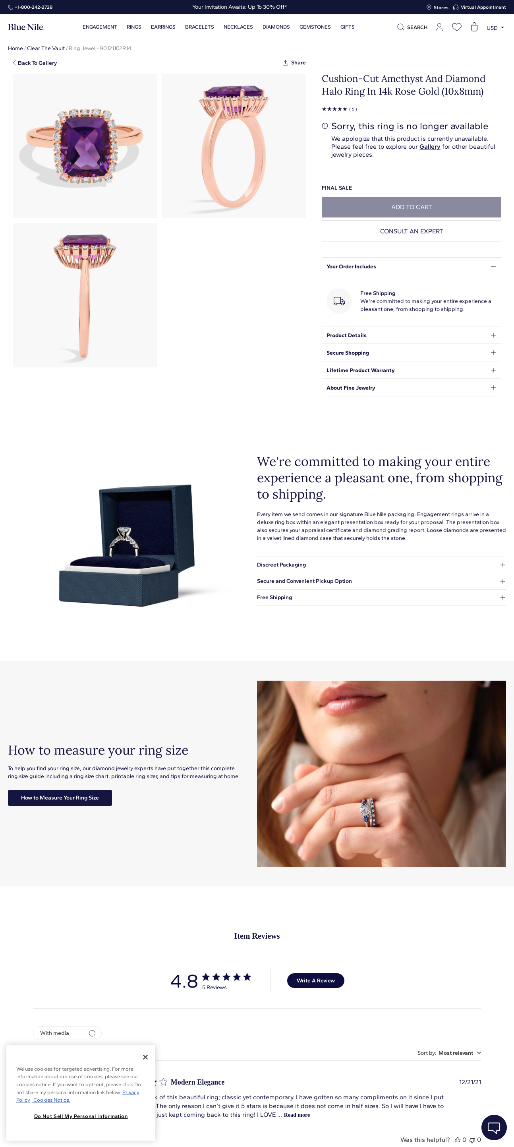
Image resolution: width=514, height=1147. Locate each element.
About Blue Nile (180, 1132)
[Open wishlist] (456, 27)
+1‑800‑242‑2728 (33, 7)
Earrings (163, 27)
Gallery (430, 146)
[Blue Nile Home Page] (26, 27)
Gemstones (315, 27)
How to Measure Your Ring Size (60, 797)
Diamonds (276, 27)
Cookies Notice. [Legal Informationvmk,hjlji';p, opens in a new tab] (51, 1100)
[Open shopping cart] (474, 27)
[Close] (145, 1057)
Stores (441, 7)
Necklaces (238, 27)
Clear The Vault (46, 48)
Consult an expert (411, 231)
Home (15, 48)
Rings (134, 27)
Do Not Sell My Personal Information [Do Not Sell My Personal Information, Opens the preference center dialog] (81, 1116)
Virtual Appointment (483, 7)
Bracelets (199, 27)
